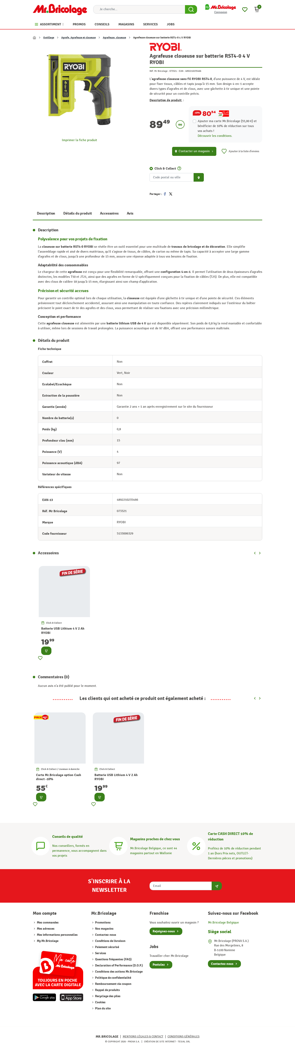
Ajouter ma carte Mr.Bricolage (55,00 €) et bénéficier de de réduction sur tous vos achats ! (227, 126)
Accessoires (109, 213)
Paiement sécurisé (106, 947)
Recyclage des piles (107, 996)
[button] (257, 9)
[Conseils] (40, 845)
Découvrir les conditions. (215, 136)
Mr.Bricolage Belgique (223, 923)
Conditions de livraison (109, 941)
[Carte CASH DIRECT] (196, 845)
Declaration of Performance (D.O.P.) (118, 966)
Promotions (102, 923)
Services (100, 953)
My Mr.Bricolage (47, 941)
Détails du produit (77, 213)
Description (46, 213)
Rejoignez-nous (164, 931)
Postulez (159, 965)
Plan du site (102, 1008)
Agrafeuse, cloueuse (114, 37)
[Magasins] (118, 845)
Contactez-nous (105, 935)
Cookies (100, 1002)
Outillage (48, 37)
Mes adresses (45, 929)
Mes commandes (48, 923)
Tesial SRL (184, 1041)
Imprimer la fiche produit (79, 140)
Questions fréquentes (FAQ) (113, 959)
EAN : (182, 71)
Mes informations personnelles (57, 935)
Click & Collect (165, 168)
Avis (130, 213)
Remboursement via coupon (112, 984)
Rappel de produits (107, 990)
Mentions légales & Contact (143, 1036)
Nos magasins (103, 929)
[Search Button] (191, 9)
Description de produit (167, 100)
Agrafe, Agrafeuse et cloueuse (78, 37)
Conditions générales (184, 1036)
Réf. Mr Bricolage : (159, 71)
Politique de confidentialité (112, 978)
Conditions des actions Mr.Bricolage (118, 972)
